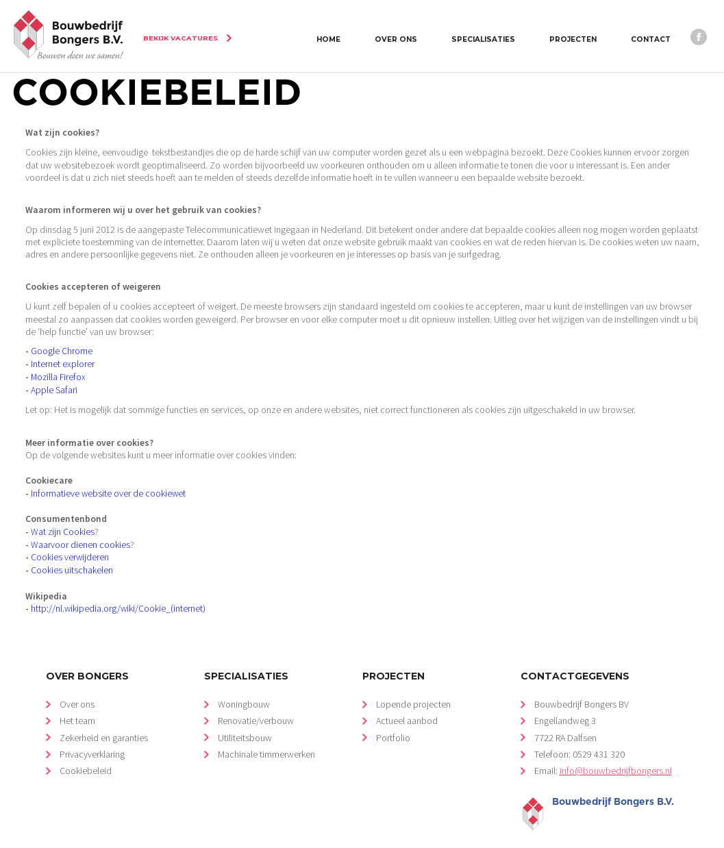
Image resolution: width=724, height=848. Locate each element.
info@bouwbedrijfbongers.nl (615, 747)
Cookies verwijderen (70, 540)
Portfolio (393, 715)
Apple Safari (54, 380)
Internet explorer (62, 356)
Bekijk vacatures (179, 38)
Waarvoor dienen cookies (80, 528)
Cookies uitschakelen (72, 552)
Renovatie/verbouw (255, 698)
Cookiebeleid (86, 747)
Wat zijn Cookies (63, 516)
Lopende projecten (413, 682)
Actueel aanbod (407, 698)
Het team (77, 698)
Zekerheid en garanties (104, 715)
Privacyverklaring (92, 731)
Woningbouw (243, 682)
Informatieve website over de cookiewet (108, 480)
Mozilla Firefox (58, 367)
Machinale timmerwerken (266, 731)
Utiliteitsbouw (244, 715)
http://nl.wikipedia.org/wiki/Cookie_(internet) (118, 589)
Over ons (77, 682)
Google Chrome (60, 343)
